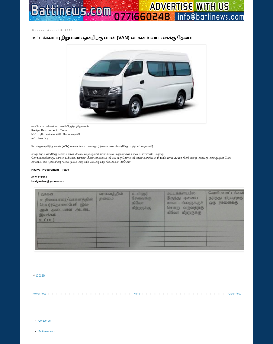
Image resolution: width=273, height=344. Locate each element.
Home (137, 293)
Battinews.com (46, 331)
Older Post (234, 293)
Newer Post (39, 293)
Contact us (44, 320)
